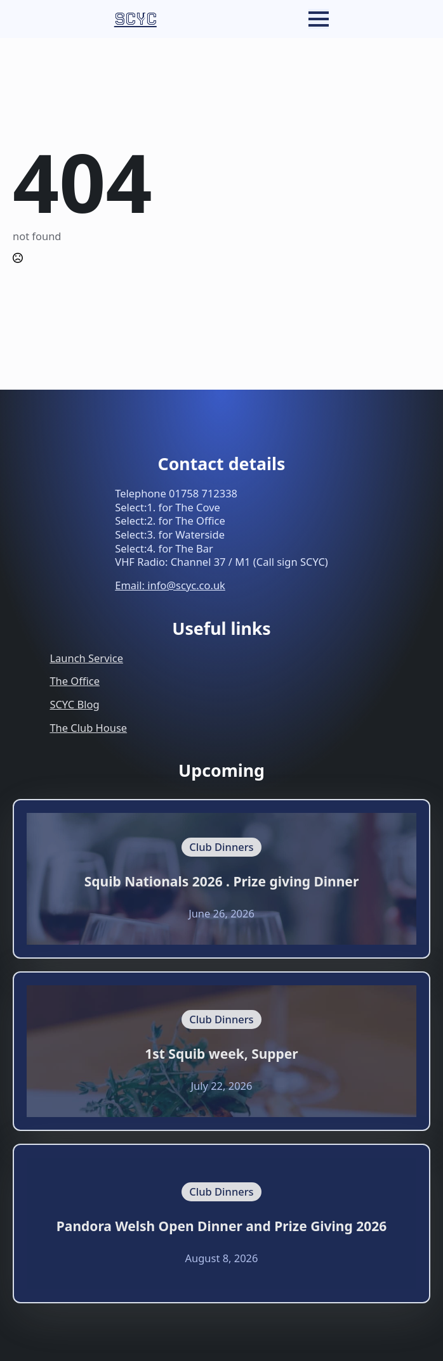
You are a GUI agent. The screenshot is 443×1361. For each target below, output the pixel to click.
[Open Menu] (318, 19)
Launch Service (86, 658)
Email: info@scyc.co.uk (170, 585)
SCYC (135, 19)
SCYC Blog (74, 704)
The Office (75, 681)
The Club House (88, 727)
